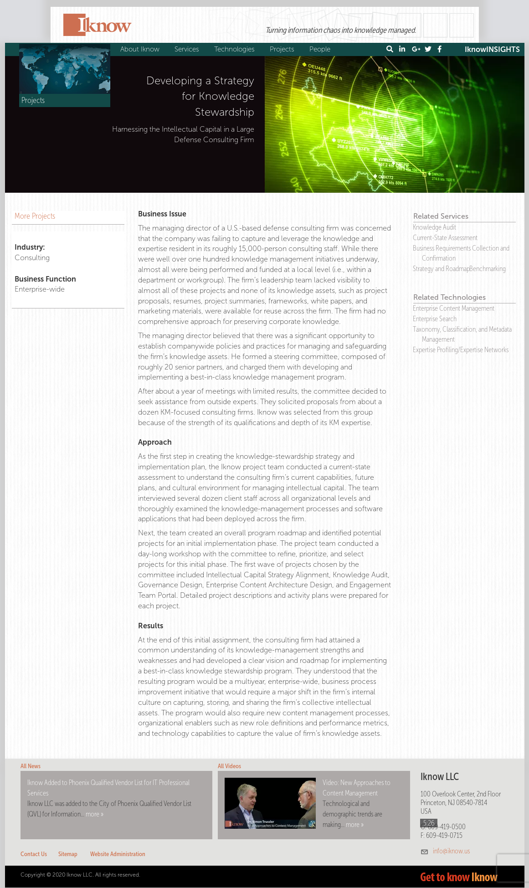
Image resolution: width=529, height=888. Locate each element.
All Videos (229, 766)
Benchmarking (487, 268)
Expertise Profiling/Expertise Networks (460, 349)
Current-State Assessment (445, 237)
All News (31, 766)
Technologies (235, 49)
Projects (283, 49)
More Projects (35, 216)
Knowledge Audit (434, 227)
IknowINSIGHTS (492, 49)
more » (94, 814)
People (321, 49)
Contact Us (34, 854)
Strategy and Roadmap (441, 268)
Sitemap (67, 854)
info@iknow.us (451, 851)
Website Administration (117, 854)
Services (188, 49)
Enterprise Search (435, 318)
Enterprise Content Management (453, 308)
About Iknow (141, 49)
